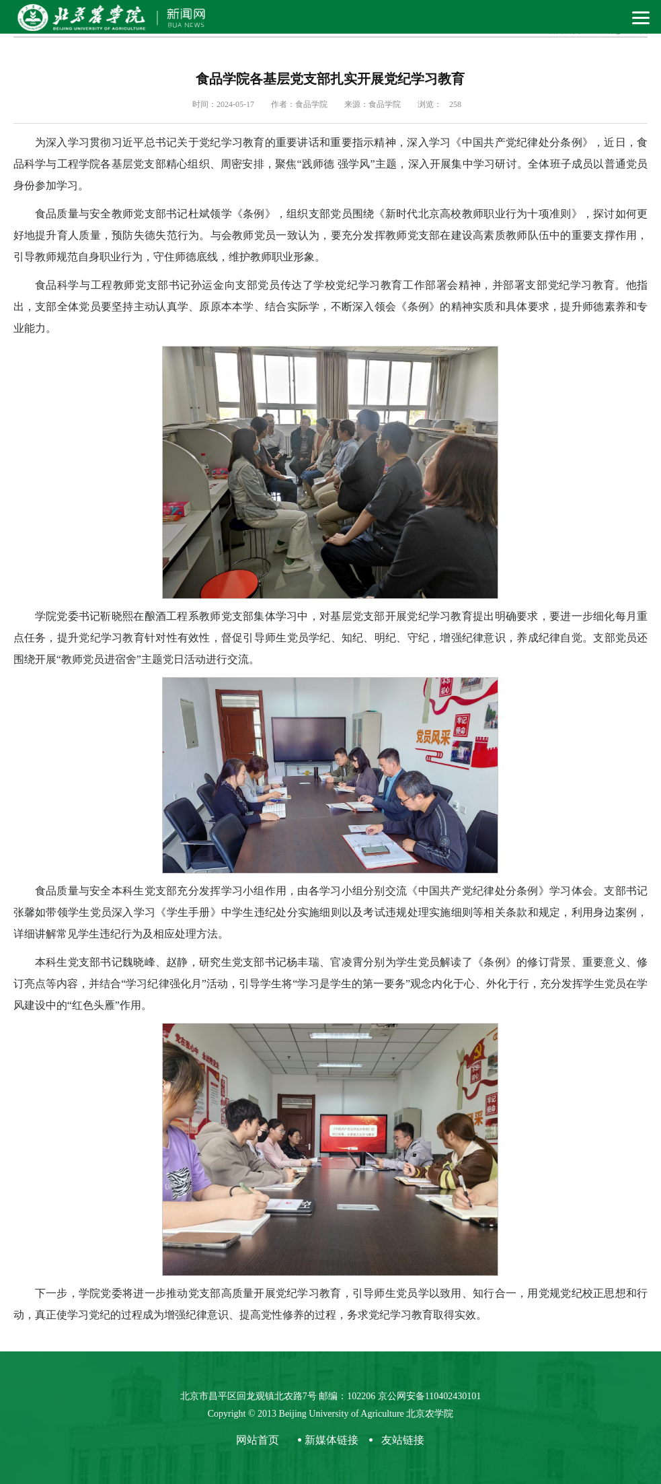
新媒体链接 (331, 1440)
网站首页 (257, 1440)
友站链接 (402, 1440)
